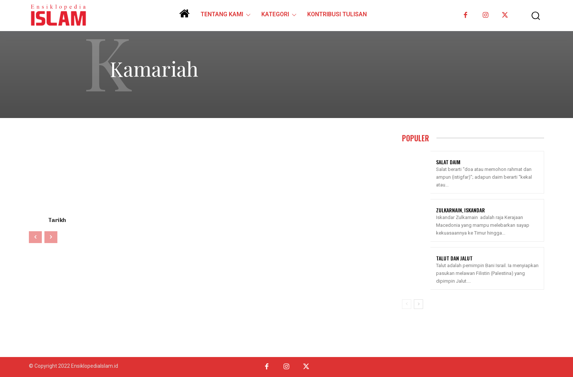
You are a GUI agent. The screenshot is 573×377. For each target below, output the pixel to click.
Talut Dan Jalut (454, 258)
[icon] (184, 16)
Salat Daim (448, 162)
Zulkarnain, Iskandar (460, 210)
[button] (530, 15)
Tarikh (56, 219)
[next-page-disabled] (50, 236)
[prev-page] (35, 236)
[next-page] (418, 304)
